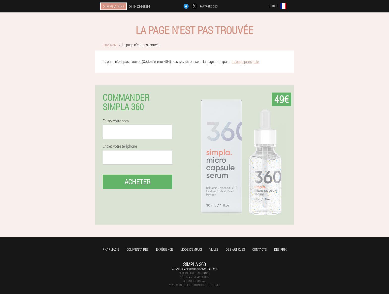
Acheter (138, 181)
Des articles (235, 249)
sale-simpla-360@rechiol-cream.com (194, 269)
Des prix (280, 249)
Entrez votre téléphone (120, 146)
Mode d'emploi (191, 249)
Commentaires (138, 249)
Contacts (259, 249)
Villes (213, 249)
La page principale (245, 61)
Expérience (164, 249)
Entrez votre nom (116, 121)
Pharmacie (111, 249)
